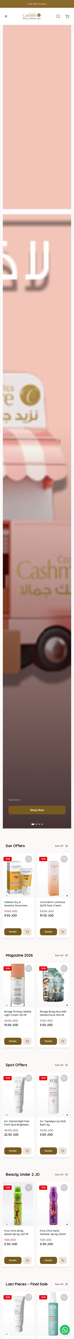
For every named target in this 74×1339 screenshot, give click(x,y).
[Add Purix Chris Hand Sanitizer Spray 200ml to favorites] (64, 1187)
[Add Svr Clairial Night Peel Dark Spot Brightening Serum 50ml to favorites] (28, 1078)
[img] (17, 875)
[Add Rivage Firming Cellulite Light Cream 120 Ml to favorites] (28, 968)
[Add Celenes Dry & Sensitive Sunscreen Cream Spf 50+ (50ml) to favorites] (28, 858)
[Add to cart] (27, 931)
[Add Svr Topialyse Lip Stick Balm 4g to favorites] (64, 1078)
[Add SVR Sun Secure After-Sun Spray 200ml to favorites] (64, 1297)
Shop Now (37, 810)
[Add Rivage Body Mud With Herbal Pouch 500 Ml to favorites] (64, 968)
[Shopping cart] (65, 1330)
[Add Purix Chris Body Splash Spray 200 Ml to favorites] (28, 1187)
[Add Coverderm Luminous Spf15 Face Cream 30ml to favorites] (64, 858)
